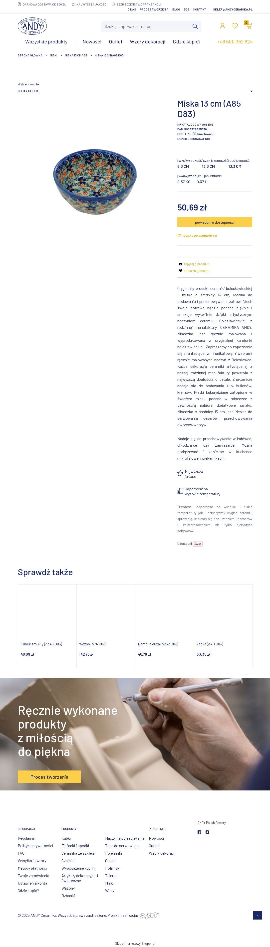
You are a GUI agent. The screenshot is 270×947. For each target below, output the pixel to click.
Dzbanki (68, 895)
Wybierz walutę (28, 84)
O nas (132, 9)
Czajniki (68, 860)
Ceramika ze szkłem (78, 853)
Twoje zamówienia (33, 875)
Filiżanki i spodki (75, 845)
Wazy (109, 890)
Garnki (110, 860)
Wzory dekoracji (162, 853)
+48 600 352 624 (235, 41)
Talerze (111, 875)
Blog (176, 9)
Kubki (66, 838)
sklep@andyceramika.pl (233, 9)
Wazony (68, 888)
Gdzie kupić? (28, 890)
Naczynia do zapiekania (125, 838)
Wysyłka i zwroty (32, 860)
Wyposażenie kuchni (78, 868)
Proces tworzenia (154, 9)
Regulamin (26, 838)
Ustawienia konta (32, 883)
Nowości (156, 838)
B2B (187, 9)
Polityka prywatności (35, 845)
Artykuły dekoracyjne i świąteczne (79, 878)
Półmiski (112, 868)
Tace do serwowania (122, 845)
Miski (109, 883)
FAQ (21, 853)
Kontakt (199, 9)
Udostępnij (185, 544)
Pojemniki (113, 853)
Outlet (154, 845)
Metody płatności (32, 868)
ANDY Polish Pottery (212, 823)
